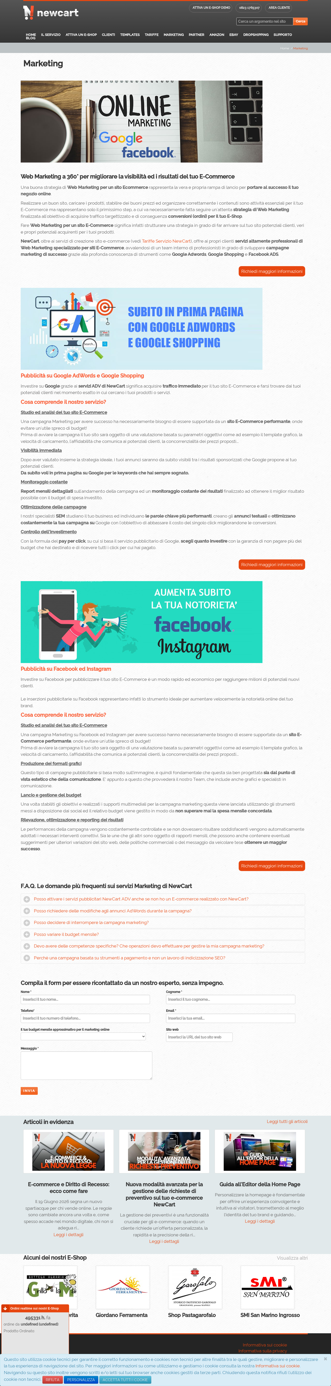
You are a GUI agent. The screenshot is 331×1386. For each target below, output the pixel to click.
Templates (130, 34)
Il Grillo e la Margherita (50, 1315)
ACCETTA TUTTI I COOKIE (125, 1380)
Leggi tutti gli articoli (287, 1121)
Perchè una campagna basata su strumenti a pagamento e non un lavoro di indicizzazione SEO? (129, 957)
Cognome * (174, 992)
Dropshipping (255, 34)
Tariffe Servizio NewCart (166, 241)
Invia (29, 1091)
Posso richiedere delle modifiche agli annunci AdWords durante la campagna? (113, 910)
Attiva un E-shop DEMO (211, 8)
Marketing (174, 34)
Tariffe (152, 34)
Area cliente (279, 8)
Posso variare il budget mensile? (66, 934)
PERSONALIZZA (81, 1380)
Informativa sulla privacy (262, 1350)
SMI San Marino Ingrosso (270, 1315)
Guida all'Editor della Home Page (260, 1184)
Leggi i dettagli (69, 1234)
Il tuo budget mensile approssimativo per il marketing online (65, 1029)
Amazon (216, 34)
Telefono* (27, 1010)
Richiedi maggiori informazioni (272, 271)
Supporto (283, 34)
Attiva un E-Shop (81, 34)
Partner (196, 34)
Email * (171, 1010)
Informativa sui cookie (277, 1365)
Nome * (26, 992)
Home (31, 34)
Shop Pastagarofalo (192, 1315)
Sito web (172, 1029)
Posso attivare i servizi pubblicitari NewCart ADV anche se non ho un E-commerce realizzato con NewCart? (141, 899)
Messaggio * (30, 1048)
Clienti (108, 34)
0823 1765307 (249, 8)
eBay (233, 34)
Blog (30, 38)
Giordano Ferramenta (121, 1315)
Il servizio (51, 34)
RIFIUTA (52, 1380)
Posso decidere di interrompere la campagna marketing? (91, 922)
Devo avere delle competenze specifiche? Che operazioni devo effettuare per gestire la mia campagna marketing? (149, 946)
